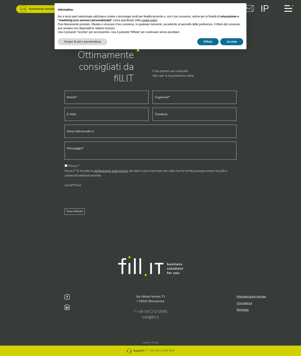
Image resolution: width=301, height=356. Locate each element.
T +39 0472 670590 (150, 311)
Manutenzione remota (251, 296)
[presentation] (95, 195)
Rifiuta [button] (208, 41)
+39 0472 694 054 (161, 350)
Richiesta (243, 310)
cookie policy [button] (149, 20)
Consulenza (244, 303)
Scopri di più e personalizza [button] (82, 41)
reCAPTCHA (73, 185)
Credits (146, 342)
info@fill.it (150, 317)
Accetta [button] (232, 41)
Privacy (155, 342)
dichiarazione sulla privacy (111, 171)
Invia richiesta (75, 211)
